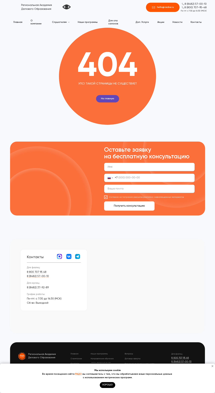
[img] (22, 355)
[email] (149, 189)
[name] (149, 167)
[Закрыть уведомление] (212, 366)
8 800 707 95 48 (36, 272)
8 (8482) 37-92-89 (38, 287)
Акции (160, 22)
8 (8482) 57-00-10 (196, 4)
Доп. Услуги (142, 22)
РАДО (78, 374)
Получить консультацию (129, 206)
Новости (177, 22)
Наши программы (88, 22)
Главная (17, 22)
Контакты (196, 22)
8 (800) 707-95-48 (195, 7)
